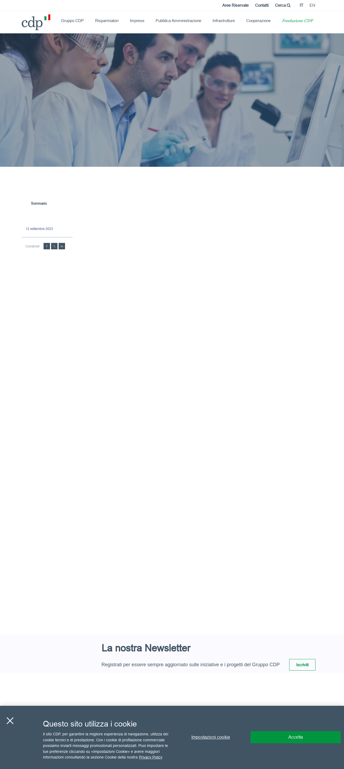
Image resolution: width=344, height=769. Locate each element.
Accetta (295, 737)
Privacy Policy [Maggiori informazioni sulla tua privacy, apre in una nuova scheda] (150, 757)
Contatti (261, 5)
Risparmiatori (107, 20)
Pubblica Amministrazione (178, 20)
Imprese (137, 20)
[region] (172, 737)
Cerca (283, 5)
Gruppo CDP (72, 20)
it (301, 5)
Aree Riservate (235, 5)
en (312, 5)
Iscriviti (302, 664)
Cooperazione (258, 20)
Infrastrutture (224, 20)
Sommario (39, 203)
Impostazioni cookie (210, 737)
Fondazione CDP (297, 21)
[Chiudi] (10, 721)
